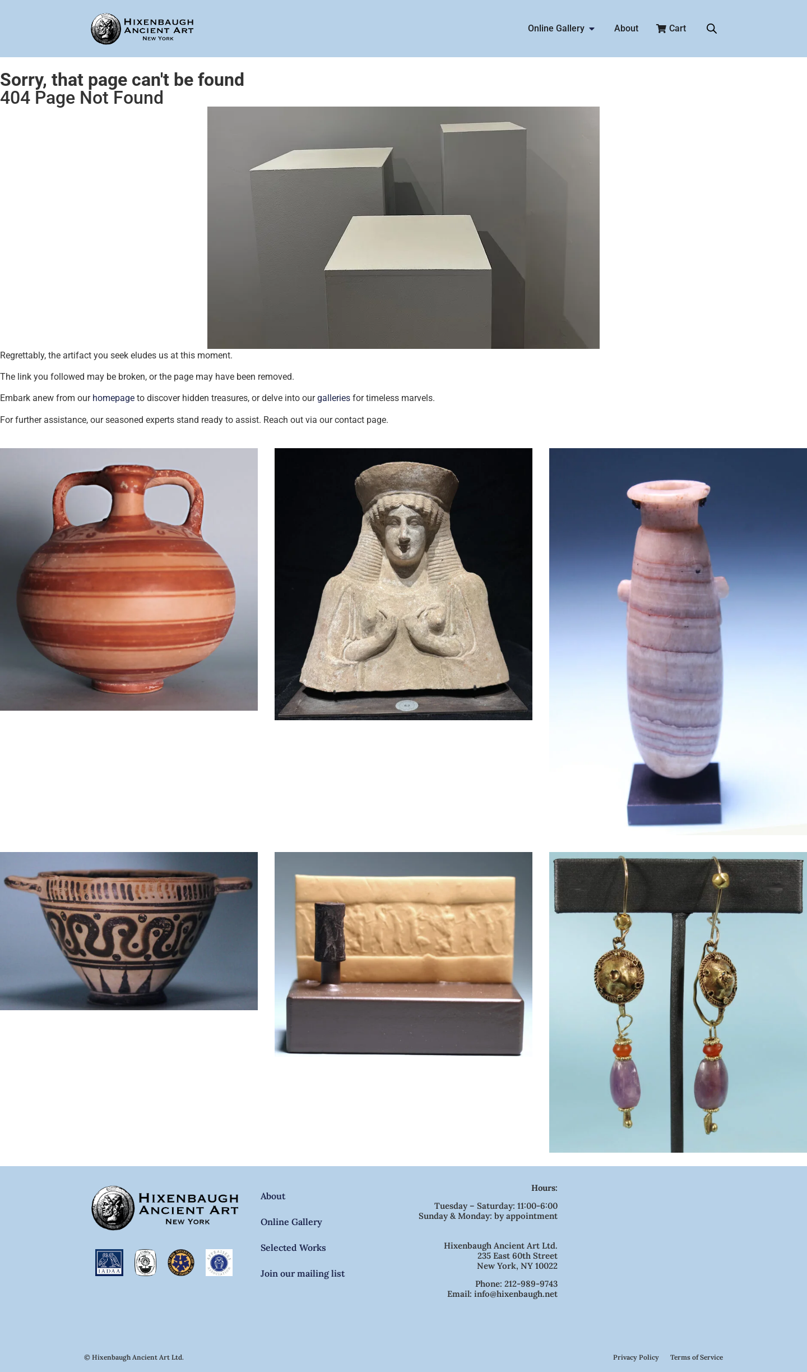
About (273, 1195)
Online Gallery (291, 1221)
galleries (333, 398)
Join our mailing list (303, 1273)
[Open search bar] (711, 29)
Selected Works (293, 1247)
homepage (113, 398)
